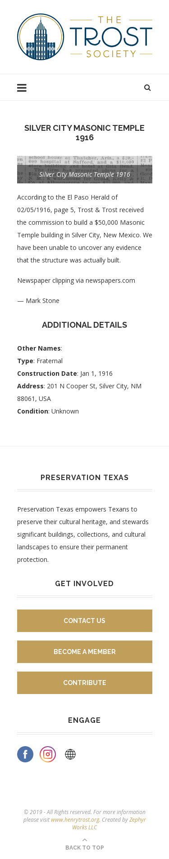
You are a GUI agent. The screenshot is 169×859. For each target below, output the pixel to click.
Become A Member (85, 651)
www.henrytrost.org (75, 819)
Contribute (84, 682)
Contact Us (84, 620)
